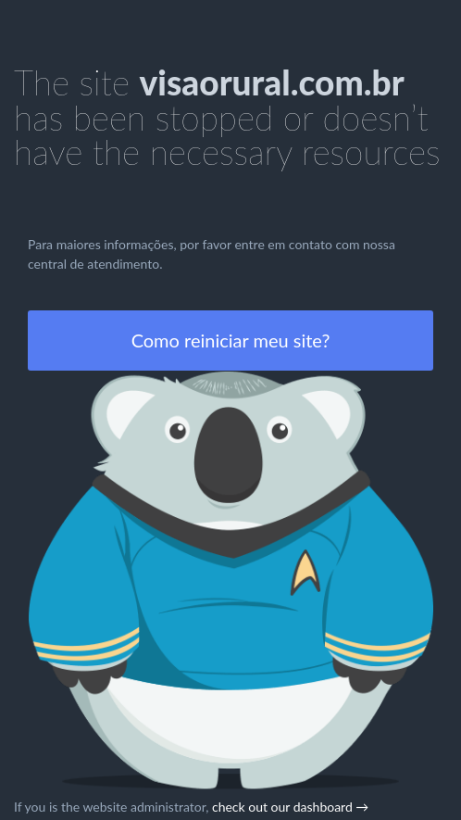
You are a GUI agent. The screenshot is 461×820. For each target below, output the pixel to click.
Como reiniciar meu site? (230, 340)
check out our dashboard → (290, 806)
